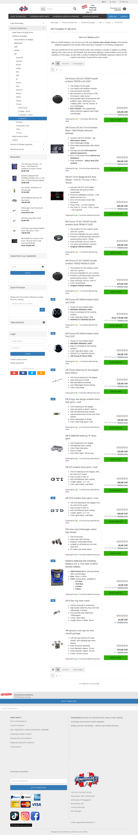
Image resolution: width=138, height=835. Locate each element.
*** (91, 12)
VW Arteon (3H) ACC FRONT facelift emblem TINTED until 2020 (81, 80)
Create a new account (18, 359)
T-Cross (19, 133)
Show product (116, 214)
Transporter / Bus (22, 126)
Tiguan (18, 100)
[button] (104, 2)
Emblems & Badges (19, 36)
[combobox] (66, 63)
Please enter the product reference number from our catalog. (26, 298)
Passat (18, 82)
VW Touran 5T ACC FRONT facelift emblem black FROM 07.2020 (80, 223)
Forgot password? (17, 363)
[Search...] (43, 9)
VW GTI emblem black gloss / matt (81, 467)
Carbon (15, 140)
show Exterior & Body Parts (22, 32)
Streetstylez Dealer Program (21, 734)
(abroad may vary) (93, 215)
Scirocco (19, 90)
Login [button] (113, 2)
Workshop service (90, 16)
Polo (17, 86)
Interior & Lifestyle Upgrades (66, 16)
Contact (124, 16)
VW (15, 54)
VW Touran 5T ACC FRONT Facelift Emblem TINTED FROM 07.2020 (81, 262)
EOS (17, 72)
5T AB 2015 (22, 118)
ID (17, 79)
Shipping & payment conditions (22, 742)
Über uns (113, 16)
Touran (18, 104)
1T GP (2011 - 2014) (25, 115)
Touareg (19, 122)
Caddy (18, 68)
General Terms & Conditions (21, 738)
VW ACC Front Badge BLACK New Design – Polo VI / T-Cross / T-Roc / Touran (81, 179)
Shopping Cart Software (60, 832)
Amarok (19, 61)
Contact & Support (17, 725)
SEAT (16, 47)
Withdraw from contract (21, 825)
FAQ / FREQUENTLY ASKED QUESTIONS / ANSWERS (29, 730)
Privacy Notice (15, 747)
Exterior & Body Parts (39, 16)
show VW (19, 57)
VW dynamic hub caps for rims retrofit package (79, 632)
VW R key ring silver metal (77, 600)
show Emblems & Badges (23, 39)
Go (42, 310)
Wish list (124, 2)
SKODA (17, 50)
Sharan (18, 93)
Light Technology (18, 16)
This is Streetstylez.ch (18, 721)
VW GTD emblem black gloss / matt (81, 498)
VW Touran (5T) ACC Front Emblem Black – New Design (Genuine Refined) (81, 130)
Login (27, 273)
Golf (17, 75)
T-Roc (18, 129)
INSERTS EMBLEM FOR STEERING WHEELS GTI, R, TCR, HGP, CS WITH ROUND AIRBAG (81, 564)
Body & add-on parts (20, 136)
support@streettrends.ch (85, 822)
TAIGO (18, 97)
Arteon (18, 65)
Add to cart (115, 120)
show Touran (23, 108)
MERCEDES (18, 43)
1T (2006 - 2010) (24, 111)
